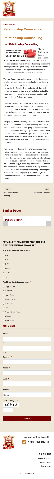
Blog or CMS (9, 303)
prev (5, 223)
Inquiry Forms (9, 295)
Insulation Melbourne (40, 190)
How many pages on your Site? (16, 250)
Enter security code (11, 401)
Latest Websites (9, 25)
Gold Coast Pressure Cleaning (14, 192)
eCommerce (9, 291)
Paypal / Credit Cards (12, 312)
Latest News (46, 466)
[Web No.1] (9, 8)
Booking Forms (10, 299)
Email (6, 379)
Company (7, 357)
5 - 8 (6, 260)
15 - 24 (7, 269)
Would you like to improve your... (17, 282)
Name (5, 333)
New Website (9, 320)
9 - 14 (7, 264)
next (48, 223)
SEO (6, 308)
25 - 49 (7, 273)
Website (6, 390)
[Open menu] (49, 8)
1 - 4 (6, 255)
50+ (6, 277)
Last (4, 352)
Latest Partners (45, 462)
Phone (6, 368)
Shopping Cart (10, 287)
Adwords (8, 316)
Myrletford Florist (13, 220)
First (4, 343)
